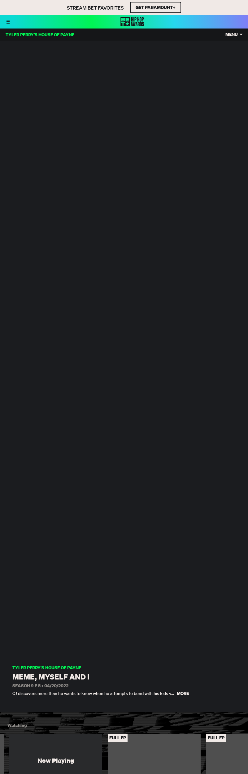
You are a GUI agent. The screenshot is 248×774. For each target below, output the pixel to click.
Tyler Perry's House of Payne (46, 668)
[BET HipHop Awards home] (132, 24)
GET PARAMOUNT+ (156, 7)
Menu (231, 34)
